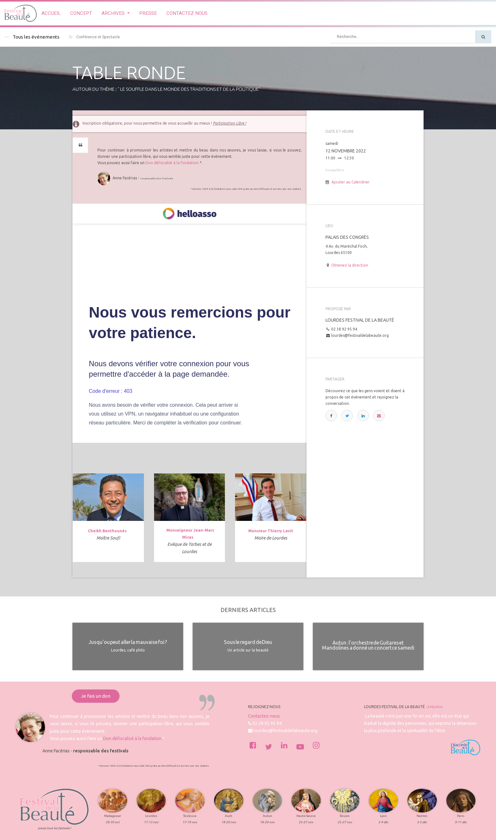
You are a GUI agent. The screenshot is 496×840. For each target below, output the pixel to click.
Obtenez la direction (349, 265)
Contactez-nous (264, 716)
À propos (435, 707)
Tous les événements (32, 37)
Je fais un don (95, 696)
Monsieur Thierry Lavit (270, 531)
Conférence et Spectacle (94, 37)
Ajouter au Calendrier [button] (351, 182)
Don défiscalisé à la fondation (172, 163)
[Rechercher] (483, 36)
